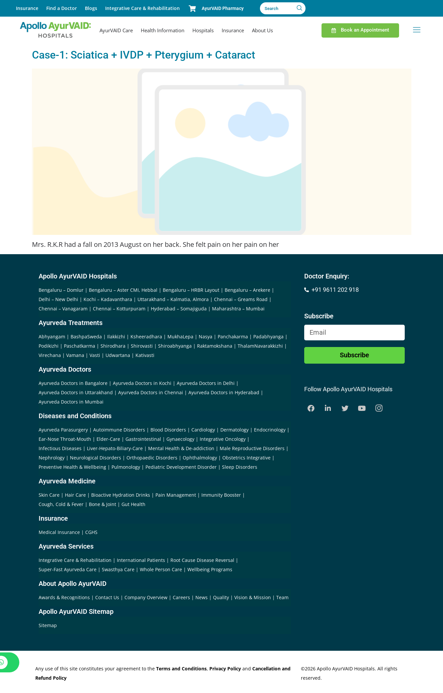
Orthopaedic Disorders (151, 457)
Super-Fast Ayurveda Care (68, 569)
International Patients (141, 560)
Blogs (91, 8)
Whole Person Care (161, 569)
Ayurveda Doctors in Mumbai (71, 402)
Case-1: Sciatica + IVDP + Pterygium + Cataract (143, 55)
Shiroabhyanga (175, 346)
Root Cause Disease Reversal (203, 560)
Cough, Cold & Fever (61, 504)
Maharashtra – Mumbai (238, 308)
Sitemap (48, 625)
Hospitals (203, 30)
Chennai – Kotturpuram (119, 308)
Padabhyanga (268, 336)
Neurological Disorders (95, 457)
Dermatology (234, 430)
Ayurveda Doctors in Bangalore (73, 383)
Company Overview (146, 597)
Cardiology (203, 430)
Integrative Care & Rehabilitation (142, 8)
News (202, 597)
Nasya (205, 336)
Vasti (95, 355)
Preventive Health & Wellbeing (72, 467)
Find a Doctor (61, 8)
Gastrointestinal (143, 439)
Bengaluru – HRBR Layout (191, 290)
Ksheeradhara (146, 336)
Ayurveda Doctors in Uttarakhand (76, 392)
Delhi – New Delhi (58, 299)
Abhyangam (52, 336)
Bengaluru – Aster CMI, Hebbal (123, 290)
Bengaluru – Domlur (61, 290)
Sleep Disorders (239, 467)
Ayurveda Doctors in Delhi (206, 383)
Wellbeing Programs (209, 569)
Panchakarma (233, 336)
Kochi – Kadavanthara (108, 299)
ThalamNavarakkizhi (260, 346)
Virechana (50, 355)
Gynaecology (180, 439)
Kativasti (144, 355)
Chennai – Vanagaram (63, 308)
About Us (262, 30)
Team (282, 597)
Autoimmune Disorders (119, 430)
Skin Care (49, 495)
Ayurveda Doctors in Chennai (150, 392)
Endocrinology (270, 430)
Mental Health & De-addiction (181, 448)
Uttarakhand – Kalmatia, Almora (173, 299)
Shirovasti (142, 346)
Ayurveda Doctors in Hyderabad (223, 392)
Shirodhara (113, 346)
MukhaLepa (180, 336)
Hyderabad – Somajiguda (179, 308)
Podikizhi (49, 346)
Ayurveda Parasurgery (63, 430)
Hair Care (75, 495)
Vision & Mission (253, 597)
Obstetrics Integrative (246, 457)
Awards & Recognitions (65, 597)
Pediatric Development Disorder (181, 467)
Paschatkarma (79, 346)
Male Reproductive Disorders (252, 448)
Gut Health (133, 504)
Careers (182, 597)
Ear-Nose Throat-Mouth (65, 439)
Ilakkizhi (116, 336)
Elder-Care (108, 439)
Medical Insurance (59, 532)
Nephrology (52, 457)
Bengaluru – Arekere (247, 290)
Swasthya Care (119, 569)
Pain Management (175, 495)
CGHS (91, 532)
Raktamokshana (214, 346)
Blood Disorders (168, 430)
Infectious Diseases (60, 448)
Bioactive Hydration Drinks (120, 495)
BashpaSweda (86, 336)
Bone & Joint (102, 504)
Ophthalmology (200, 457)
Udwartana (118, 355)
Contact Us (107, 597)
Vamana (75, 355)
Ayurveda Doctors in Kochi (142, 383)
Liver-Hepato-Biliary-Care (115, 448)
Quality (221, 597)
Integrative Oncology (223, 439)
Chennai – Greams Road (241, 299)
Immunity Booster (221, 495)
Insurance (27, 8)
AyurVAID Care (116, 30)
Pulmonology (125, 467)
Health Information (162, 30)
